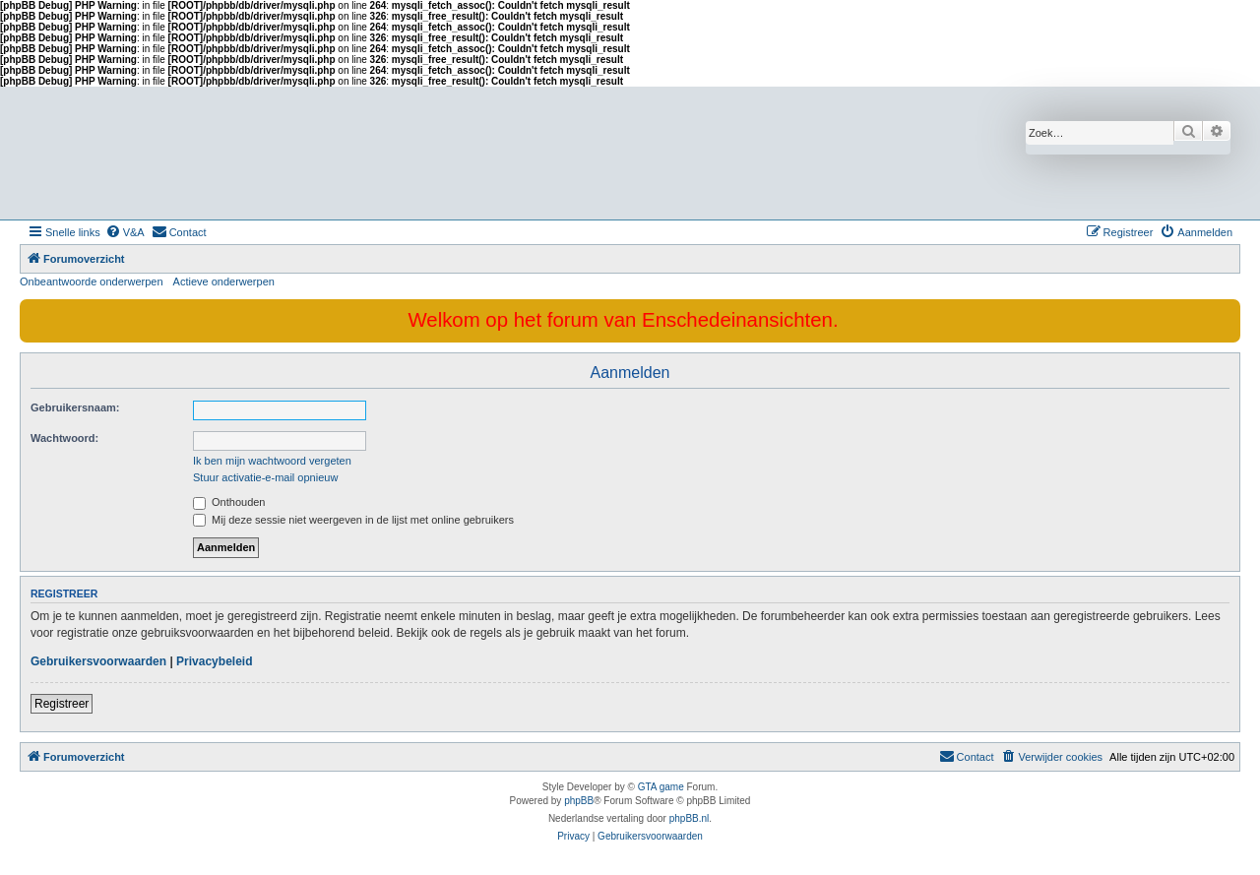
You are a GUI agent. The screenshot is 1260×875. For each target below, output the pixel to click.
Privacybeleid (214, 661)
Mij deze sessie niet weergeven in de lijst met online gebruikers (353, 520)
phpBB (579, 800)
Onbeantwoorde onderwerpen (91, 281)
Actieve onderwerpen (224, 281)
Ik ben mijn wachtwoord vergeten (272, 461)
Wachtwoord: (64, 438)
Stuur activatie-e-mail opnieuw (265, 477)
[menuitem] (125, 232)
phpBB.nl (689, 818)
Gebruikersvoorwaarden (98, 661)
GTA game (661, 786)
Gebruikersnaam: (75, 407)
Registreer (61, 704)
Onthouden (229, 502)
